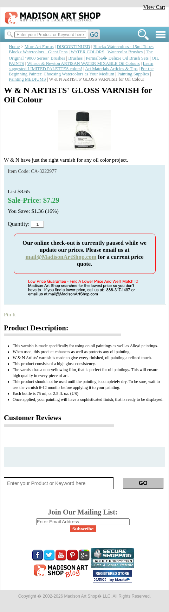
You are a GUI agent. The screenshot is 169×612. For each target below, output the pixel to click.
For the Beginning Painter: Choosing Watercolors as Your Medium (81, 71)
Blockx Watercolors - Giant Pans (38, 51)
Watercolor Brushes (125, 51)
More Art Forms (39, 46)
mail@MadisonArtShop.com (60, 257)
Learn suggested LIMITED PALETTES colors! (81, 66)
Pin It (10, 314)
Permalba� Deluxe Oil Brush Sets (117, 58)
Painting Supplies (133, 74)
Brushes (75, 58)
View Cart (154, 7)
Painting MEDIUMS (27, 79)
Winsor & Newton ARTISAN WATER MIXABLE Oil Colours (83, 63)
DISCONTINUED (73, 46)
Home (14, 46)
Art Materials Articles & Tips (111, 68)
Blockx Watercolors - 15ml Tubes (123, 46)
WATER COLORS (87, 51)
